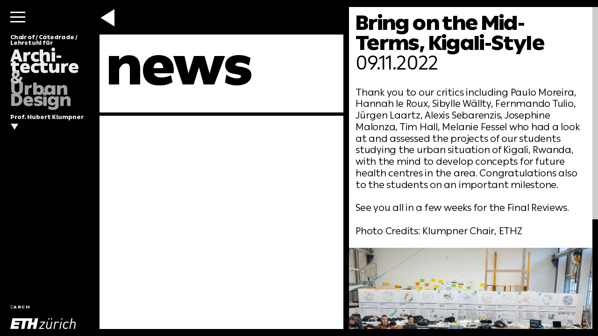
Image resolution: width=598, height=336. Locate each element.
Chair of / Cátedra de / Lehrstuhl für (44, 71)
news (179, 66)
